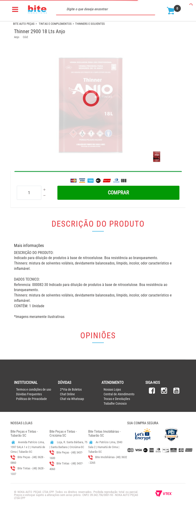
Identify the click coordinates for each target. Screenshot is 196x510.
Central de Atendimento (119, 394)
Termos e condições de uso (33, 389)
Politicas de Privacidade (31, 399)
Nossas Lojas (112, 389)
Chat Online (67, 394)
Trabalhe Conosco (115, 403)
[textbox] (105, 9)
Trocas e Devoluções (117, 399)
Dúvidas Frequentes (29, 394)
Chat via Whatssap (72, 399)
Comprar (118, 193)
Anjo (16, 37)
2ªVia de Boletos (71, 389)
